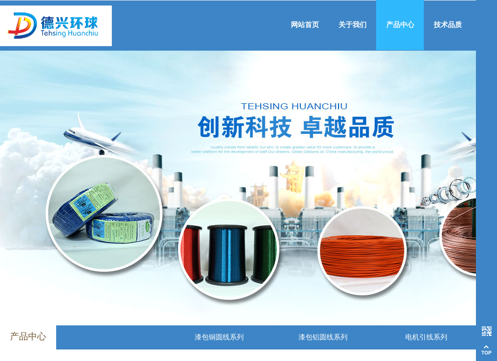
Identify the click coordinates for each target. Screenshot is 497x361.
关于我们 (353, 25)
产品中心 (400, 25)
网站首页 (305, 25)
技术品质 (448, 25)
